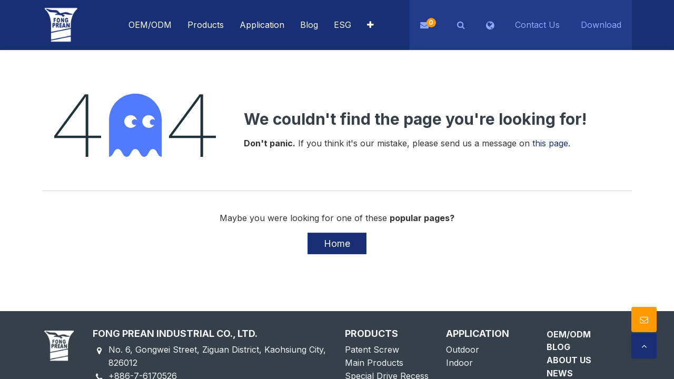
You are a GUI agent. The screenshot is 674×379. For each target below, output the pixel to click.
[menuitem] (262, 25)
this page (550, 143)
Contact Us (537, 24)
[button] (370, 25)
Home (337, 243)
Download (601, 24)
